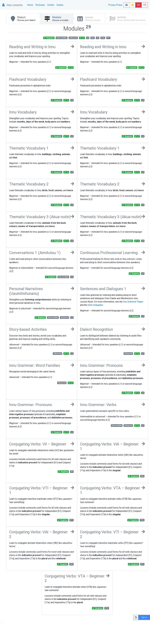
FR (144, 5)
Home (30, 5)
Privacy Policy (115, 5)
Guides (60, 5)
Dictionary (40, 5)
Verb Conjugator (95, 305)
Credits (50, 5)
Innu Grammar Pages (133, 301)
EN (138, 5)
